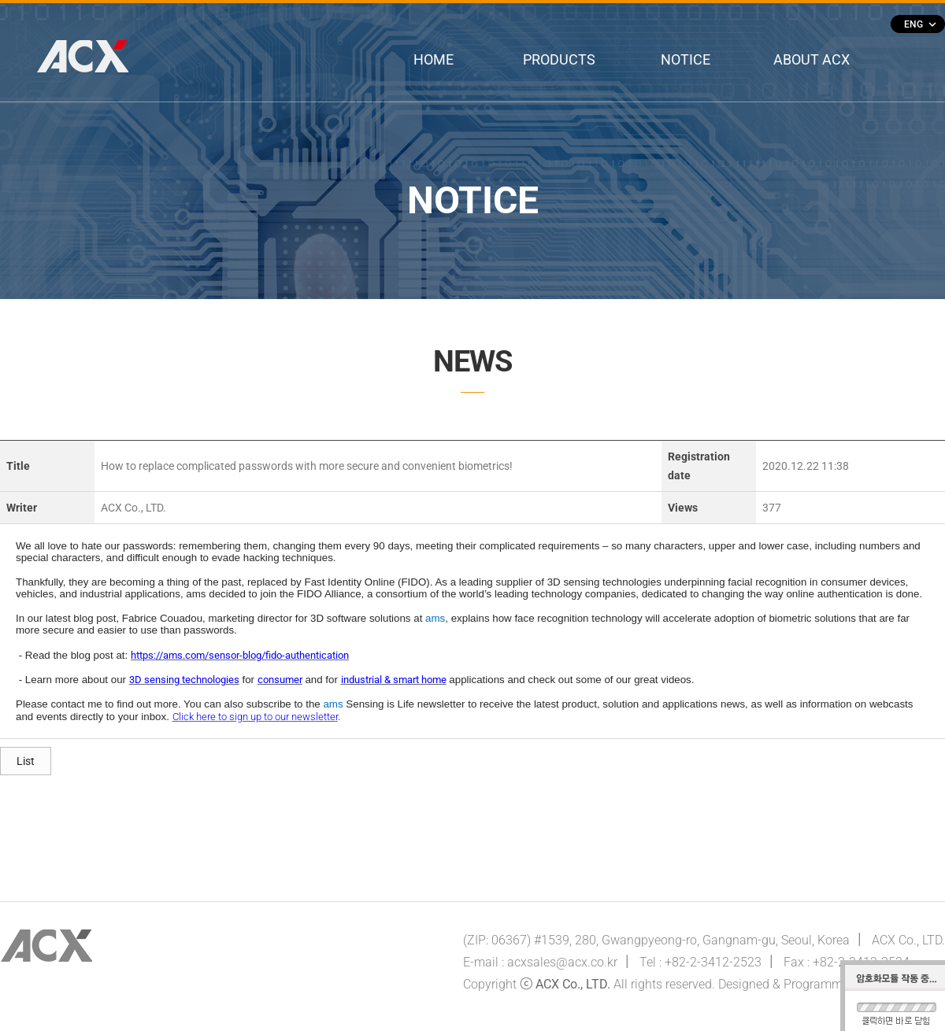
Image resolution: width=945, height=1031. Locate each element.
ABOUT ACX (811, 59)
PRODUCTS (559, 59)
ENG (920, 24)
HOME (433, 59)
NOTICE (685, 59)
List (26, 761)
